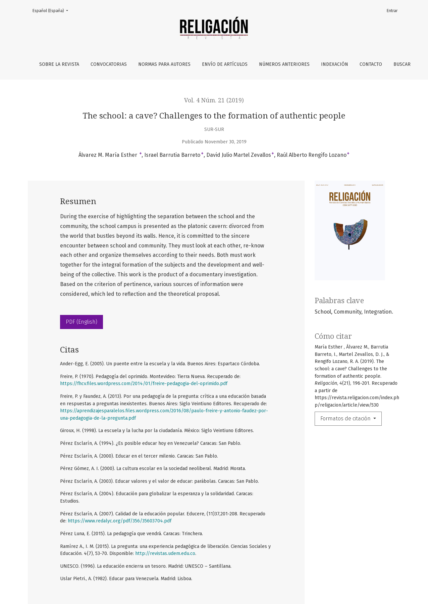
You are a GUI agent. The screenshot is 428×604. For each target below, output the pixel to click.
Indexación (334, 64)
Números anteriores (284, 64)
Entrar (392, 10)
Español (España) (52, 10)
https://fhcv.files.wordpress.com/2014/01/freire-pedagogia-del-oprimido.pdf (143, 383)
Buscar (402, 64)
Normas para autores (164, 64)
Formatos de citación (346, 418)
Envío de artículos (225, 64)
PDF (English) (81, 322)
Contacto (371, 64)
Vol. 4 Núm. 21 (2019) (214, 100)
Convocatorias (109, 64)
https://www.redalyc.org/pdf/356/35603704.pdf (119, 521)
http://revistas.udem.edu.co (165, 553)
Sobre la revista (59, 64)
